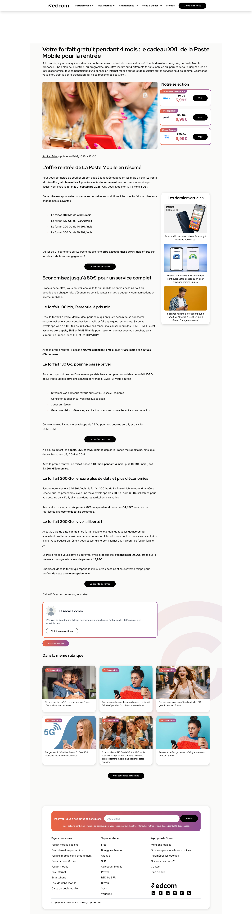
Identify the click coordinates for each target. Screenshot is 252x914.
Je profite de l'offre (100, 266)
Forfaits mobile (56, 643)
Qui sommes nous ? (163, 861)
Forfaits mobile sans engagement (71, 855)
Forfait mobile (59, 866)
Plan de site (158, 872)
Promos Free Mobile (63, 861)
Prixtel (105, 872)
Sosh (104, 888)
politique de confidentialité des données (171, 826)
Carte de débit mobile (64, 888)
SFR (103, 861)
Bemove (96, 902)
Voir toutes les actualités (126, 775)
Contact (155, 866)
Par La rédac (50, 156)
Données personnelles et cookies (171, 850)
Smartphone (58, 877)
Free (103, 844)
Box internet (58, 872)
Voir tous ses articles (62, 631)
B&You (105, 883)
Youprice (106, 893)
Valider (189, 818)
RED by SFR (108, 877)
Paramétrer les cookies (165, 855)
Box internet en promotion (67, 850)
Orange (105, 855)
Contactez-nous (192, 5)
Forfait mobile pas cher (65, 844)
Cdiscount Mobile (111, 866)
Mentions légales (161, 844)
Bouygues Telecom (112, 850)
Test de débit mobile (63, 883)
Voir (200, 98)
